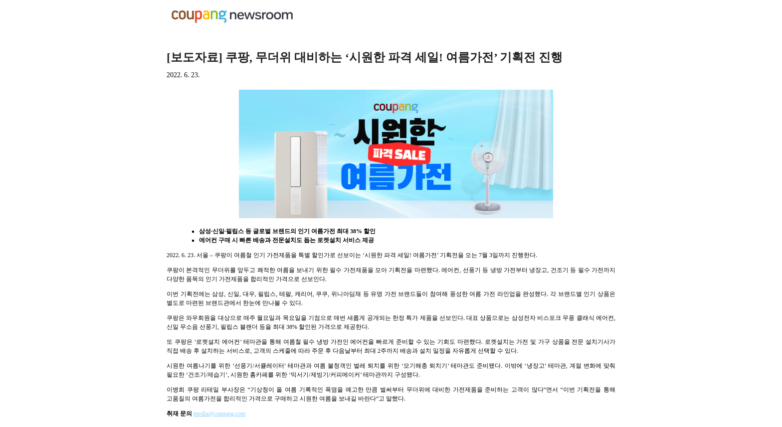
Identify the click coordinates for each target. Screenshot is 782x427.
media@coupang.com (220, 413)
